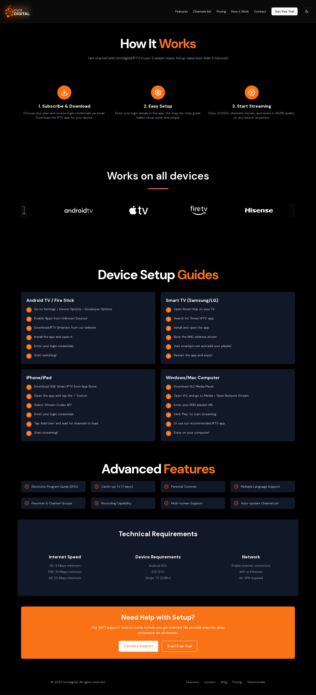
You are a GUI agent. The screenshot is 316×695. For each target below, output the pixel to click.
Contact (260, 11)
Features (181, 11)
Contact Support (138, 646)
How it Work (240, 11)
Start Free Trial (179, 646)
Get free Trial (284, 11)
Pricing (221, 11)
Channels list (202, 11)
